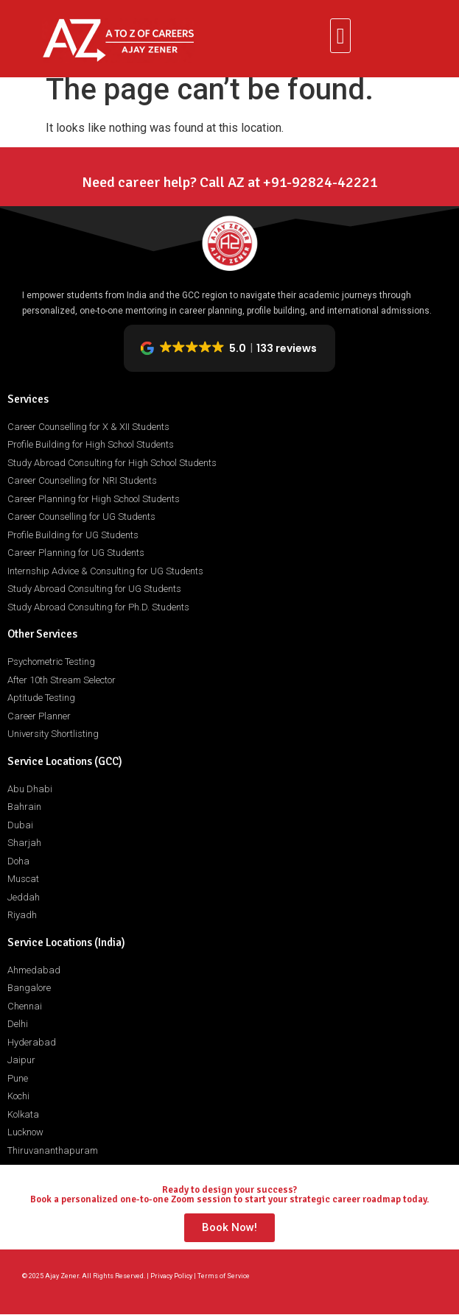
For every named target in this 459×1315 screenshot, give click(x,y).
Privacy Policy (171, 1276)
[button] (340, 35)
